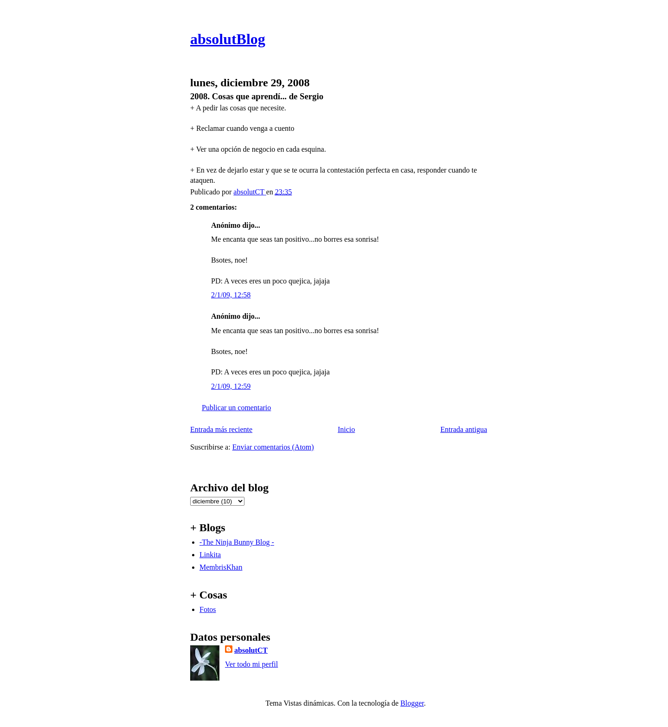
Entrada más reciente (221, 429)
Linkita (210, 555)
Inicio (346, 429)
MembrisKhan (220, 567)
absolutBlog (227, 39)
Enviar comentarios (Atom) (273, 447)
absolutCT (251, 650)
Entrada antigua (463, 429)
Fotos (207, 609)
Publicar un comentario (236, 408)
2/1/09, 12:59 (230, 386)
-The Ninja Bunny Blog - (236, 542)
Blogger (412, 703)
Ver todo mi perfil (251, 664)
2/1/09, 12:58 (230, 295)
